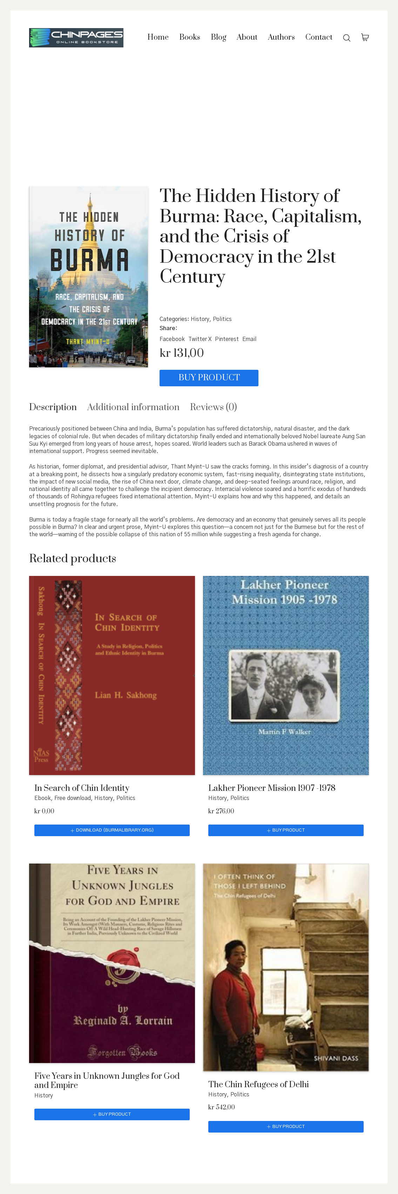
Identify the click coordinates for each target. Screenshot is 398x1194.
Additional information (133, 407)
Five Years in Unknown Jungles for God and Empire (107, 1081)
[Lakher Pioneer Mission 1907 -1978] (286, 675)
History (200, 319)
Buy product (201, 378)
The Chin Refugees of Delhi (258, 1084)
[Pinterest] (227, 339)
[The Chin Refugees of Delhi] (286, 967)
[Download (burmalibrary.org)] (112, 831)
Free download (72, 798)
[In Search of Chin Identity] (112, 675)
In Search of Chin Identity (81, 788)
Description (53, 407)
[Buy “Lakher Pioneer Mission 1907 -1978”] (286, 831)
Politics (222, 319)
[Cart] (365, 37)
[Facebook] (172, 339)
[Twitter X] (199, 339)
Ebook (42, 798)
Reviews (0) (213, 407)
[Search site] (347, 38)
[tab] (53, 407)
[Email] (249, 339)
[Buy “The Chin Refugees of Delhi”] (286, 1127)
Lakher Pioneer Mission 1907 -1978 (272, 788)
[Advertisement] (199, 118)
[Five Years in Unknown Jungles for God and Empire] (112, 963)
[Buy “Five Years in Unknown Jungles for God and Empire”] (112, 1115)
